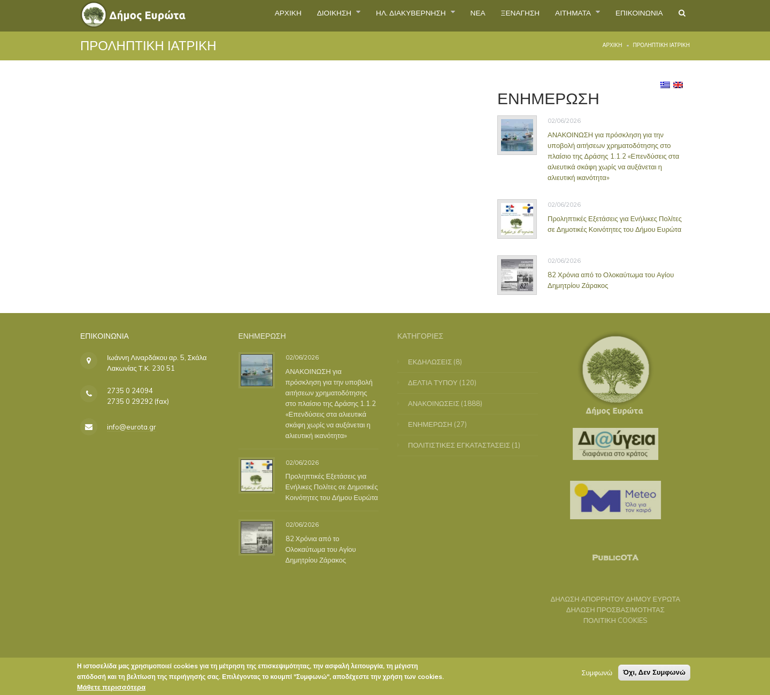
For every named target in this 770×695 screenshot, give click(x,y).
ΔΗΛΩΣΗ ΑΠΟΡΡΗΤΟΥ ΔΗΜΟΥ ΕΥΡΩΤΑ (610, 599)
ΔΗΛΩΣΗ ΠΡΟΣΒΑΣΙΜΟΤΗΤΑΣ (609, 609)
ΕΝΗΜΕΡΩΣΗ (436, 424)
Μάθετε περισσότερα (111, 689)
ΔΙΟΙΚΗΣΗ (283, 15)
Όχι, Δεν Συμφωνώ (654, 674)
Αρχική (612, 45)
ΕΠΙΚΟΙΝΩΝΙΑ (631, 15)
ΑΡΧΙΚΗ (229, 15)
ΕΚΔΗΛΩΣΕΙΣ (436, 361)
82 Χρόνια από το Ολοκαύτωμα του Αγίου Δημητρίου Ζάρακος (611, 279)
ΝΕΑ (447, 15)
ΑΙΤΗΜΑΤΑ (557, 15)
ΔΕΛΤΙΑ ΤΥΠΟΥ (439, 382)
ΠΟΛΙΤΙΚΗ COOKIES (610, 620)
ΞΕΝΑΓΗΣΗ (495, 15)
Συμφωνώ (596, 674)
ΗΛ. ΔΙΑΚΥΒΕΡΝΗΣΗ (371, 15)
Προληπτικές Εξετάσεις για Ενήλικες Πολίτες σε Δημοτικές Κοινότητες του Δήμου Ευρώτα (615, 223)
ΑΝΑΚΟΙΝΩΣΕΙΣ (439, 403)
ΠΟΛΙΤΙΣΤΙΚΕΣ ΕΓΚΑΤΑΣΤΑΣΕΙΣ (465, 445)
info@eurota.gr (131, 427)
